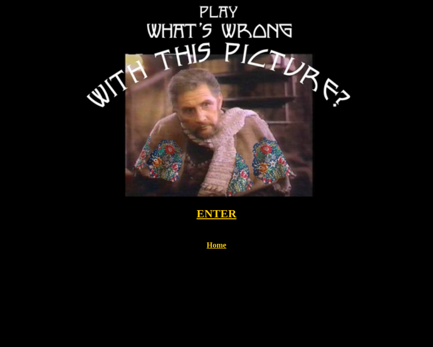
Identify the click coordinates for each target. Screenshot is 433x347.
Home (217, 245)
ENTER (217, 213)
